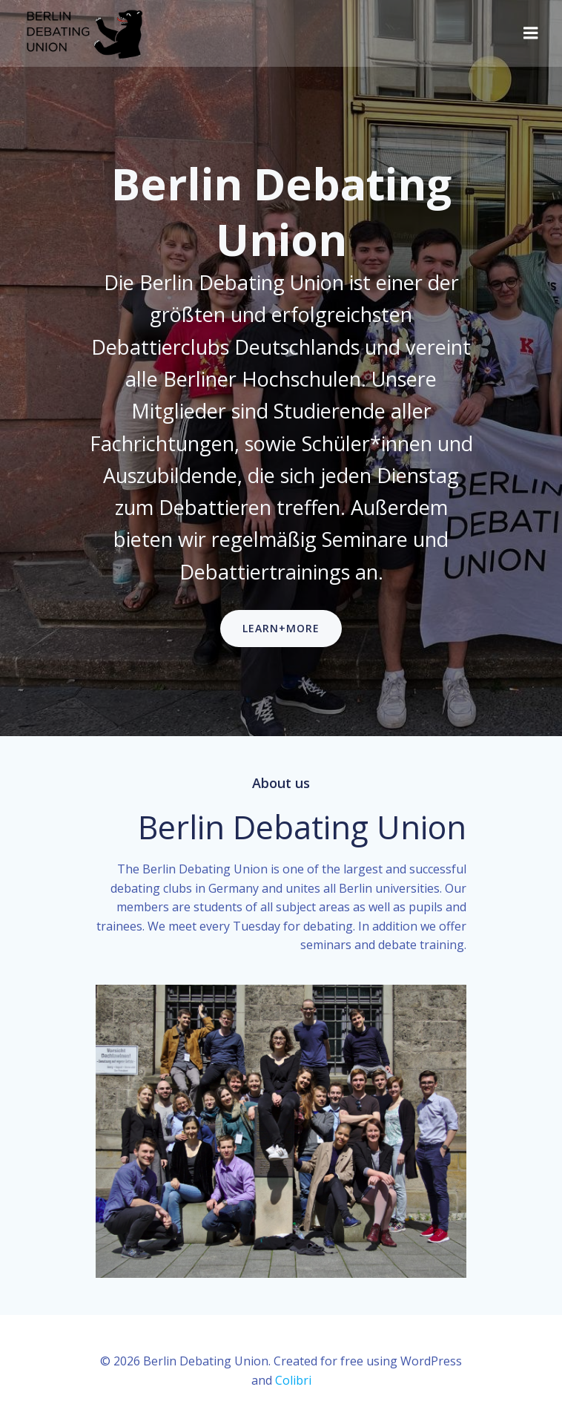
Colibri (293, 1380)
